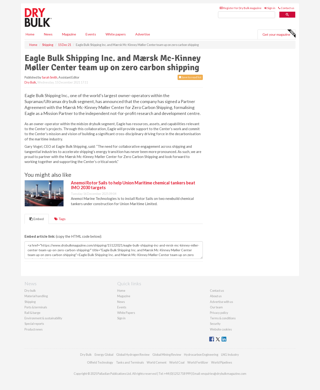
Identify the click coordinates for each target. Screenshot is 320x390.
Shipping (30, 302)
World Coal (176, 362)
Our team (216, 307)
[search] (246, 14)
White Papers (126, 313)
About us (216, 296)
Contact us (286, 8)
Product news (33, 329)
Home (30, 34)
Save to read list (190, 77)
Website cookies (221, 329)
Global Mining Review (166, 354)
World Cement (156, 362)
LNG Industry (230, 354)
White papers (116, 34)
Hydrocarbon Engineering (201, 354)
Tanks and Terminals (130, 362)
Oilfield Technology (100, 362)
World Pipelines (221, 362)
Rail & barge (32, 313)
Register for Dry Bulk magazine (241, 8)
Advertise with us (221, 302)
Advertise (142, 34)
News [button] (48, 34)
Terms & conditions (223, 318)
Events (91, 34)
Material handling (36, 296)
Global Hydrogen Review (133, 354)
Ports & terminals (35, 307)
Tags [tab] (60, 219)
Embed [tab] (36, 219)
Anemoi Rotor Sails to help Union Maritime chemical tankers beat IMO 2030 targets (133, 185)
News (121, 302)
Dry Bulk (30, 82)
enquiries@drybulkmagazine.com (223, 373)
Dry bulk (30, 290)
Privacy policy (219, 313)
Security (215, 324)
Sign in (269, 8)
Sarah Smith (49, 77)
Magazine (69, 34)
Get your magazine (278, 34)
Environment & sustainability (43, 318)
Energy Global (104, 354)
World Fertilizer (197, 362)
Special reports (34, 324)
